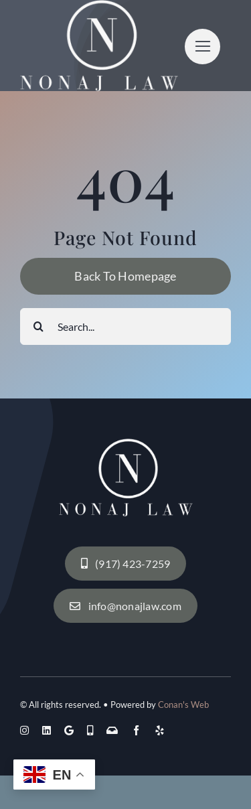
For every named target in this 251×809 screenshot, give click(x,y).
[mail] (112, 730)
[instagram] (24, 730)
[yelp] (160, 730)
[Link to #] (202, 46)
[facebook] (136, 730)
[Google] (69, 730)
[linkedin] (46, 730)
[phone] (90, 730)
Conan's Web (183, 704)
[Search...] (125, 326)
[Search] (38, 326)
